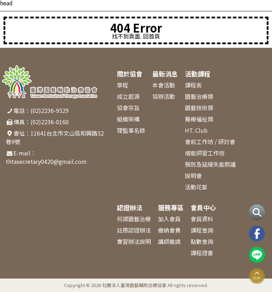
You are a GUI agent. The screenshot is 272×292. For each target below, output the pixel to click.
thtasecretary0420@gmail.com (46, 161)
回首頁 (151, 36)
